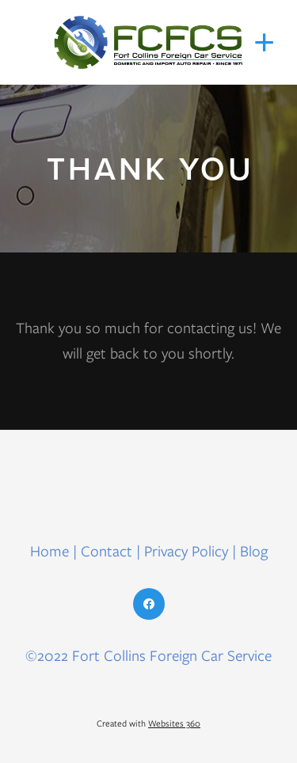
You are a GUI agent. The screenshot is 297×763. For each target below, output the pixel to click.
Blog (254, 551)
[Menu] (264, 42)
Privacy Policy (186, 551)
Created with (148, 723)
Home (51, 551)
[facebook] (149, 604)
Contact (106, 551)
